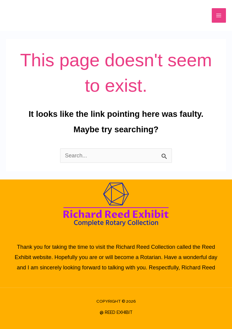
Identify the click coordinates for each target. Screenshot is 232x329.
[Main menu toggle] (219, 15)
